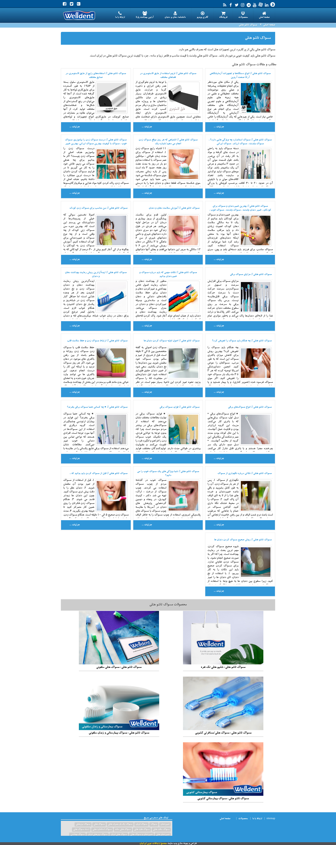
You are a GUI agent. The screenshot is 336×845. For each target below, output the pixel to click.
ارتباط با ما (120, 15)
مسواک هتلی (99, 824)
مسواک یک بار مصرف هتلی (120, 824)
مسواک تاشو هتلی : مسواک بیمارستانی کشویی (223, 771)
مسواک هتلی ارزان (119, 834)
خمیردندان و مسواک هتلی (141, 834)
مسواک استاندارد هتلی (102, 829)
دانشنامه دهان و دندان (175, 15)
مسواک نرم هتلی (83, 824)
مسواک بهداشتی (77, 834)
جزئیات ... (219, 126)
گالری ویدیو (202, 15)
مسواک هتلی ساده (123, 829)
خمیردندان (165, 824)
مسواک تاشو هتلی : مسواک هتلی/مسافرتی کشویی (223, 706)
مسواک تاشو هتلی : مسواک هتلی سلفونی (119, 640)
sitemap (271, 818)
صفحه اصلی (264, 15)
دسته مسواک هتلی (81, 829)
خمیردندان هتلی (163, 834)
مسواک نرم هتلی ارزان (97, 834)
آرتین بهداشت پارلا (145, 15)
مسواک (154, 824)
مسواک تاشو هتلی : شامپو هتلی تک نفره (223, 640)
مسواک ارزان (141, 824)
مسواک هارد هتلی (142, 829)
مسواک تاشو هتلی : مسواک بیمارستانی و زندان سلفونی (119, 706)
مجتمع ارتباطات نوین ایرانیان (153, 843)
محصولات (243, 15)
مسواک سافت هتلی (161, 829)
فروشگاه (223, 15)
